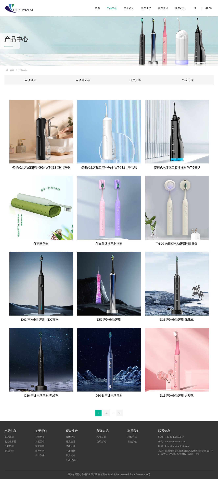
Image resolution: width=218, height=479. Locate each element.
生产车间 (39, 450)
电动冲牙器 (83, 80)
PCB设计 (70, 450)
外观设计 (70, 441)
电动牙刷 (31, 80)
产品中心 (112, 8)
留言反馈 (132, 441)
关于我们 (129, 8)
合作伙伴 (39, 455)
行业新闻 (101, 437)
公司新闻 (101, 441)
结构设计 (70, 446)
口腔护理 (135, 80)
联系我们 (180, 8)
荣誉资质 (39, 446)
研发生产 (146, 8)
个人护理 (187, 80)
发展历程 (39, 441)
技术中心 (70, 437)
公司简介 (39, 437)
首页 (97, 8)
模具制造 (70, 455)
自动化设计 (71, 460)
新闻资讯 (163, 8)
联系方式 (132, 437)
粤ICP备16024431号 (140, 474)
